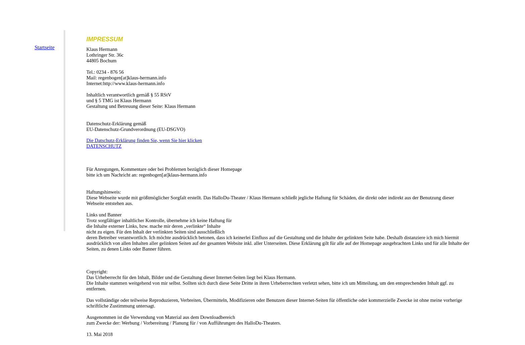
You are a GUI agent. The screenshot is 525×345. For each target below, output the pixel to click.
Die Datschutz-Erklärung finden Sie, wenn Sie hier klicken (144, 140)
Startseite (44, 47)
